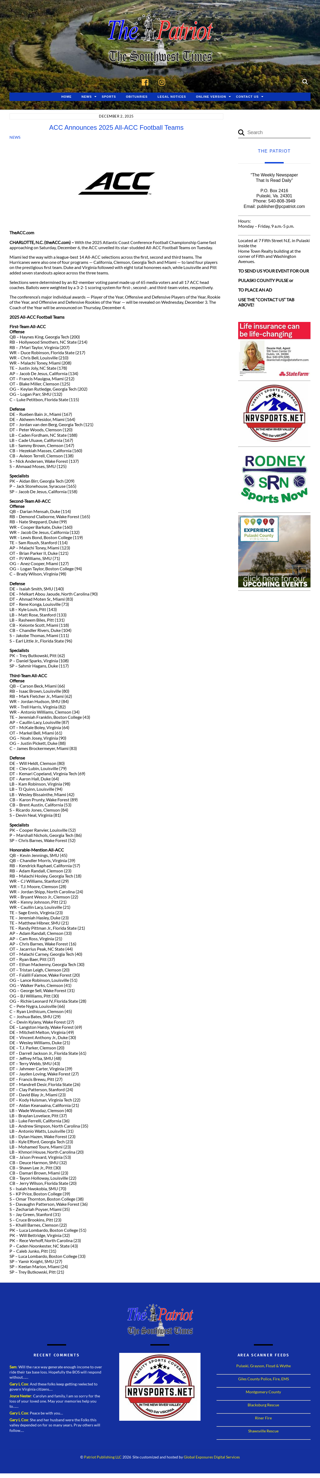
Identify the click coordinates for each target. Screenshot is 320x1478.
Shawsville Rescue (263, 1431)
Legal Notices (171, 97)
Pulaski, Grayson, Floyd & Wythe (263, 1366)
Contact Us (247, 97)
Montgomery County (263, 1392)
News (87, 97)
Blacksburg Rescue (263, 1405)
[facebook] (146, 81)
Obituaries (137, 97)
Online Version (211, 97)
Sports (109, 97)
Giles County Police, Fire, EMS (263, 1379)
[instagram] (163, 81)
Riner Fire (263, 1418)
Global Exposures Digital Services (212, 1457)
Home (66, 97)
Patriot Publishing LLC (103, 1457)
